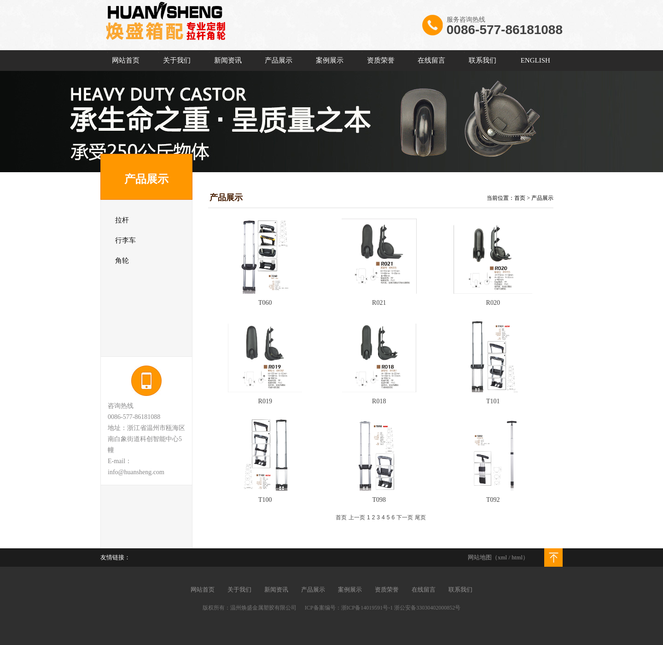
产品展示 (278, 60)
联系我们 (482, 60)
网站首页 (126, 60)
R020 (493, 302)
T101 (493, 401)
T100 (265, 499)
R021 (379, 302)
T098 (379, 499)
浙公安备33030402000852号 (427, 607)
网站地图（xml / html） (498, 557)
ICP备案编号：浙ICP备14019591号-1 (349, 607)
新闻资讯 (228, 60)
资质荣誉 (381, 60)
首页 (519, 198)
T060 (265, 302)
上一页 (357, 517)
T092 (493, 499)
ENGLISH (535, 60)
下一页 (404, 517)
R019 (265, 401)
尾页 (420, 517)
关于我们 (177, 60)
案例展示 (329, 60)
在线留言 (431, 60)
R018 (379, 401)
